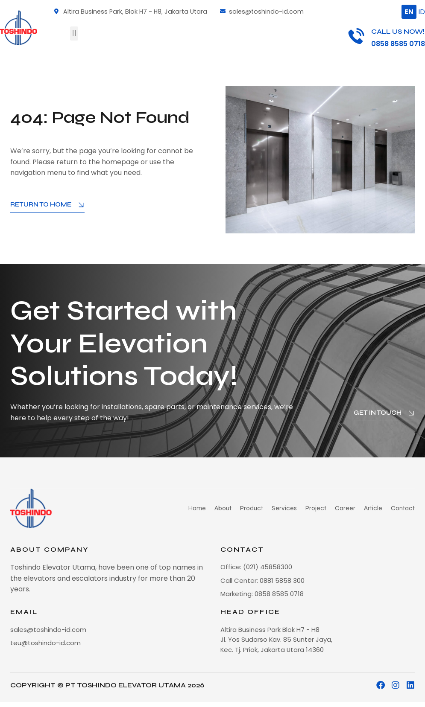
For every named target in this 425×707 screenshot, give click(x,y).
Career (348, 508)
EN (408, 12)
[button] (74, 33)
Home (205, 508)
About (230, 508)
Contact (403, 508)
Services (289, 508)
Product (258, 508)
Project (320, 508)
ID (421, 12)
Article (374, 508)
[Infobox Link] (386, 37)
